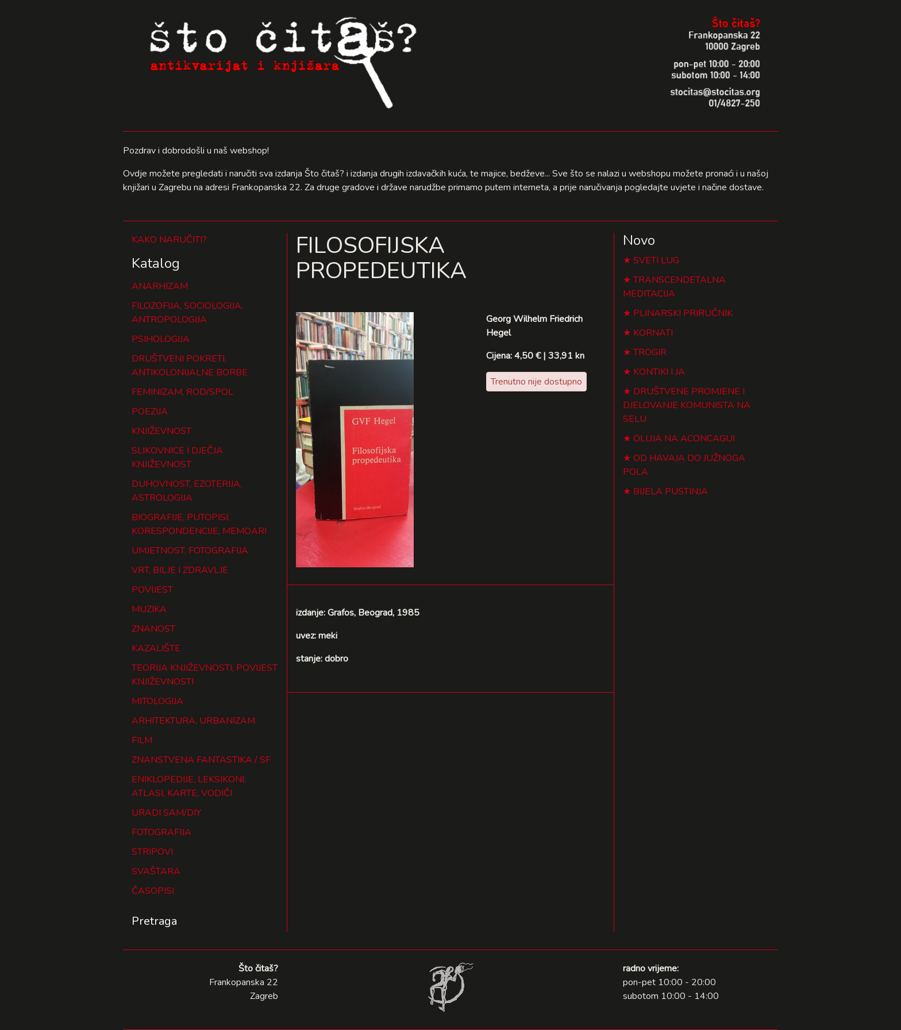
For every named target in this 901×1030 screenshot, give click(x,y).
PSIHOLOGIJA (161, 339)
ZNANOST (153, 628)
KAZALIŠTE (156, 648)
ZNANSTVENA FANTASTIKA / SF (201, 760)
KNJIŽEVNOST (161, 431)
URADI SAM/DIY (166, 812)
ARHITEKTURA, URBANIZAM (193, 720)
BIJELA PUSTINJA (670, 491)
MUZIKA (149, 609)
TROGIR (650, 352)
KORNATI (653, 332)
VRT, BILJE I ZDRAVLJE (180, 570)
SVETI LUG (656, 260)
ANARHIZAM (160, 286)
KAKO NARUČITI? (169, 239)
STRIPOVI (152, 851)
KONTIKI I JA (659, 372)
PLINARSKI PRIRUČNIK (683, 313)
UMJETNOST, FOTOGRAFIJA (190, 550)
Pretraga (154, 921)
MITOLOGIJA (157, 701)
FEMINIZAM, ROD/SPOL (182, 392)
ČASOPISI (153, 891)
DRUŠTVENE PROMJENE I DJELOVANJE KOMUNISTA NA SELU (686, 405)
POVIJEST (152, 589)
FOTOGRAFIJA (161, 832)
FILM (142, 740)
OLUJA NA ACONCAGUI (684, 438)
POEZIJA (150, 411)
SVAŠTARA (156, 871)
